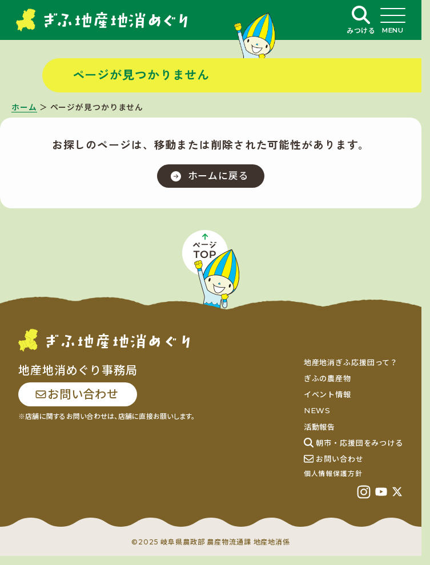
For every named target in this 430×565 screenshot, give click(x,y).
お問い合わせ (76, 394)
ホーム (24, 107)
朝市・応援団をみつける (353, 443)
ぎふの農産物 (327, 378)
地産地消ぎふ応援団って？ (351, 362)
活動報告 (320, 426)
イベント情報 (327, 394)
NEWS (317, 410)
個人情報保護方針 (333, 474)
